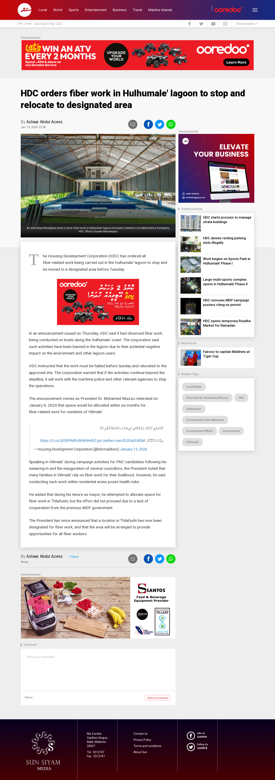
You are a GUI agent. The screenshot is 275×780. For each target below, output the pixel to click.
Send (157, 698)
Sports (73, 10)
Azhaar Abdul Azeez (44, 121)
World (57, 10)
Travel (137, 10)
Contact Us (141, 733)
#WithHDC (88, 441)
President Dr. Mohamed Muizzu (207, 397)
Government (231, 431)
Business (120, 10)
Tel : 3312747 (95, 752)
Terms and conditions (147, 746)
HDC (241, 397)
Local (43, 10)
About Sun (140, 752)
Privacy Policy (142, 739)
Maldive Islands (160, 10)
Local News (194, 386)
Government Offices (199, 431)
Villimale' (192, 442)
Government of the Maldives (205, 420)
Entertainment (96, 10)
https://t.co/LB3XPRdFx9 (60, 441)
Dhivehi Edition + (247, 23)
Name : (29, 697)
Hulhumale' (193, 409)
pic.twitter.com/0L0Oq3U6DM (121, 441)
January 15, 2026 (133, 449)
